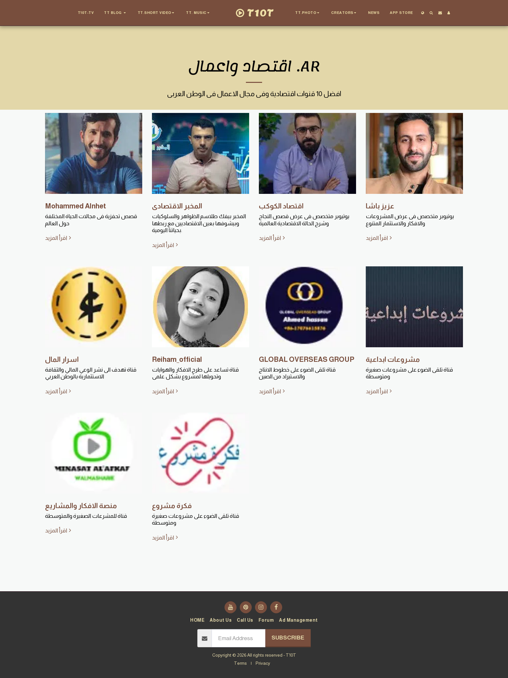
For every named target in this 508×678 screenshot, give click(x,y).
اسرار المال (62, 359)
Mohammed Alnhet (75, 206)
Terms (240, 663)
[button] (115, 13)
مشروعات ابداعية (393, 359)
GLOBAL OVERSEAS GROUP (306, 359)
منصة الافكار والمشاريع (81, 506)
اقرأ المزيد (59, 238)
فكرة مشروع (172, 506)
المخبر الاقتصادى (177, 206)
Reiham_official (177, 359)
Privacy (263, 663)
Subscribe (287, 637)
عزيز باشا (380, 206)
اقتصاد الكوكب (281, 206)
